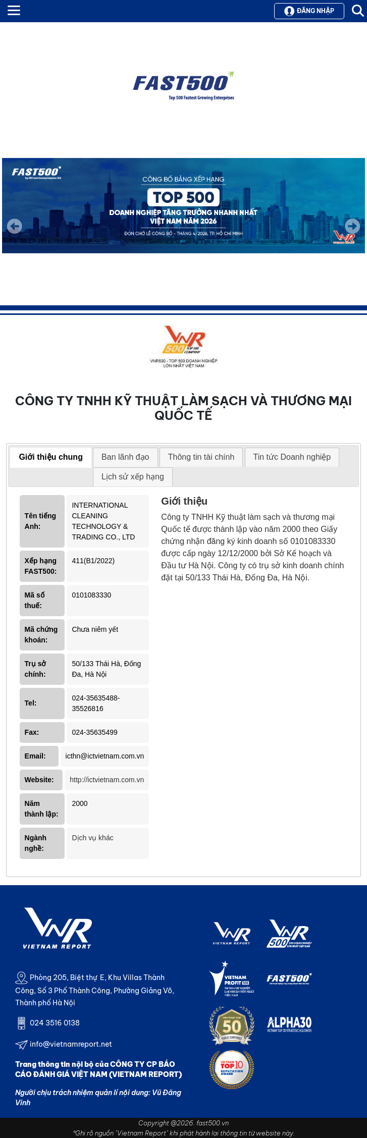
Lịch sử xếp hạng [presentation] (132, 476)
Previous (14, 226)
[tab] (50, 458)
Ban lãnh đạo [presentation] (125, 457)
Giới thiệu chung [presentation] (51, 457)
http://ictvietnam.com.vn (107, 780)
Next (352, 233)
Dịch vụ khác (92, 838)
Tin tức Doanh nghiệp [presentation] (292, 457)
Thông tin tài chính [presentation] (201, 457)
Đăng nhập (309, 11)
